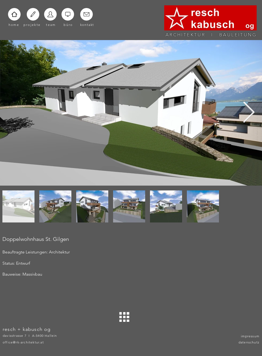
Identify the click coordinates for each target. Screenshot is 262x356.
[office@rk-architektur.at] (31, 342)
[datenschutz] (246, 342)
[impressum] (246, 336)
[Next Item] (248, 112)
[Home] (14, 14)
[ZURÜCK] (124, 317)
